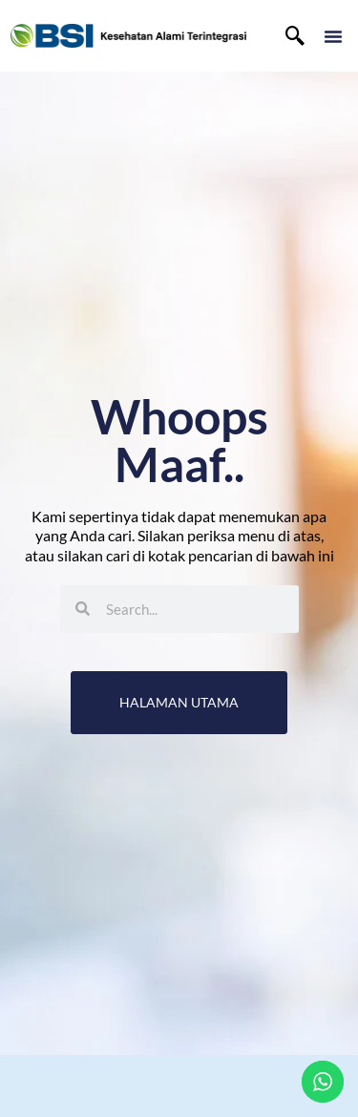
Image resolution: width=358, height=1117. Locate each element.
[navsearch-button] (295, 36)
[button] (333, 36)
